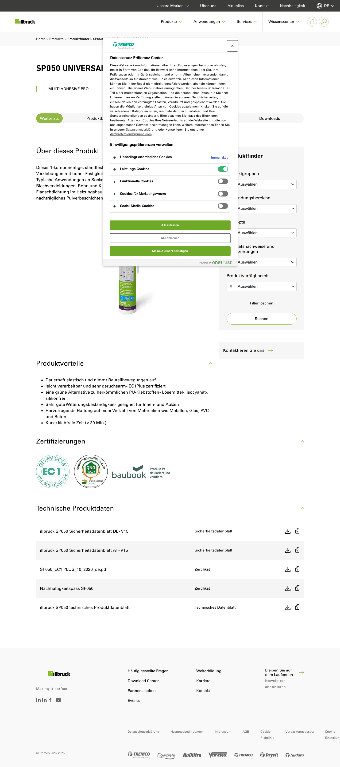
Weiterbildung (208, 671)
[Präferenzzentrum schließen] (232, 46)
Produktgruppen (243, 173)
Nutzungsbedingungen (187, 731)
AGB (246, 731)
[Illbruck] (28, 21)
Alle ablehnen (170, 238)
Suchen (261, 318)
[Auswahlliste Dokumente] (312, 22)
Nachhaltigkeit (292, 6)
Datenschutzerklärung (143, 731)
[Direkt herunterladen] (288, 531)
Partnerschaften (142, 690)
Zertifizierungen (170, 441)
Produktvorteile (124, 363)
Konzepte (236, 222)
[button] (171, 22)
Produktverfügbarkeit (248, 275)
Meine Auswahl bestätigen (170, 251)
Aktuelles (236, 6)
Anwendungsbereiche (248, 197)
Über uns (208, 6)
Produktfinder (78, 39)
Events (134, 700)
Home (41, 39)
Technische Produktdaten (170, 508)
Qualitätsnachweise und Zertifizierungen (250, 249)
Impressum (223, 731)
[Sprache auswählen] (325, 6)
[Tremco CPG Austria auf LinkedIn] (44, 701)
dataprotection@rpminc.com (131, 134)
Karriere (203, 681)
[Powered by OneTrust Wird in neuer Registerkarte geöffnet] (217, 263)
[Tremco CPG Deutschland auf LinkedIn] (38, 701)
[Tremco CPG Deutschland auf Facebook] (50, 701)
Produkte (56, 39)
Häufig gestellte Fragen (148, 671)
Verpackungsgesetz (300, 731)
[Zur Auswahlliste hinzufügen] (297, 531)
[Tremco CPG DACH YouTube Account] (58, 703)
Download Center (143, 681)
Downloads (269, 118)
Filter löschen (261, 303)
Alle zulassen (170, 225)
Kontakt (262, 6)
